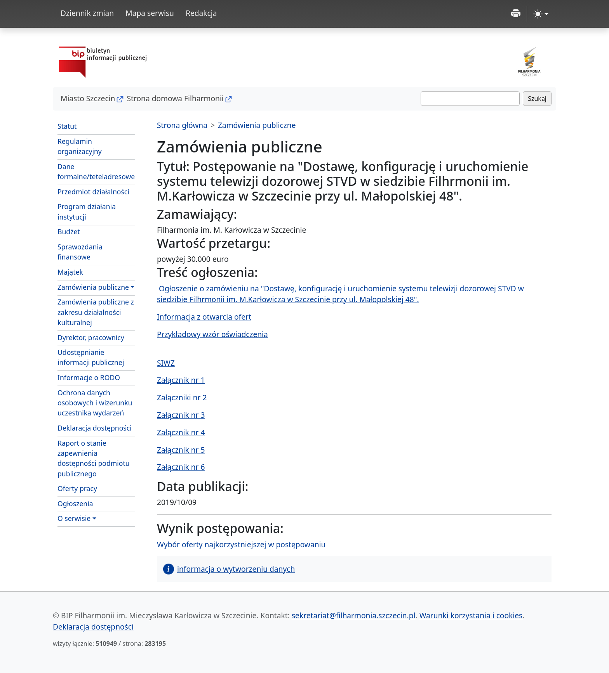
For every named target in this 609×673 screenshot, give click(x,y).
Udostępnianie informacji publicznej (90, 357)
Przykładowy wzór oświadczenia (212, 334)
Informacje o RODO (88, 377)
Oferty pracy (77, 488)
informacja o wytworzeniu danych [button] (229, 569)
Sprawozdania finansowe (80, 251)
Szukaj (537, 98)
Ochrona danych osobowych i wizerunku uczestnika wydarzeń (94, 403)
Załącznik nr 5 (181, 450)
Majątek (70, 272)
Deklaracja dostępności (94, 428)
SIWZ (166, 363)
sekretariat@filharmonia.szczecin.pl (354, 615)
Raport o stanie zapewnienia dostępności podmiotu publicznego (93, 458)
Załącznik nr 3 (181, 415)
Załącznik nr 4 (181, 432)
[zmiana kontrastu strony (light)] (541, 14)
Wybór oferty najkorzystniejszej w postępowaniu (241, 544)
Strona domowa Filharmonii (175, 98)
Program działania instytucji (86, 211)
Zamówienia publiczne (93, 287)
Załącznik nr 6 (181, 467)
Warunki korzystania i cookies (471, 615)
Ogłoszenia (75, 503)
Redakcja (201, 13)
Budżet (68, 231)
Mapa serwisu (149, 13)
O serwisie (73, 518)
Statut (67, 126)
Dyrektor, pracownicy (90, 337)
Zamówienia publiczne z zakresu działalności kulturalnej (95, 312)
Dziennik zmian (87, 13)
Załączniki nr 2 (182, 397)
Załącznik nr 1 (181, 380)
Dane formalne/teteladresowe (96, 171)
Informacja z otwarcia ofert (204, 316)
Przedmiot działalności (93, 191)
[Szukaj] (470, 98)
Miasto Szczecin (88, 98)
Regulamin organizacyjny (79, 146)
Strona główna (182, 125)
